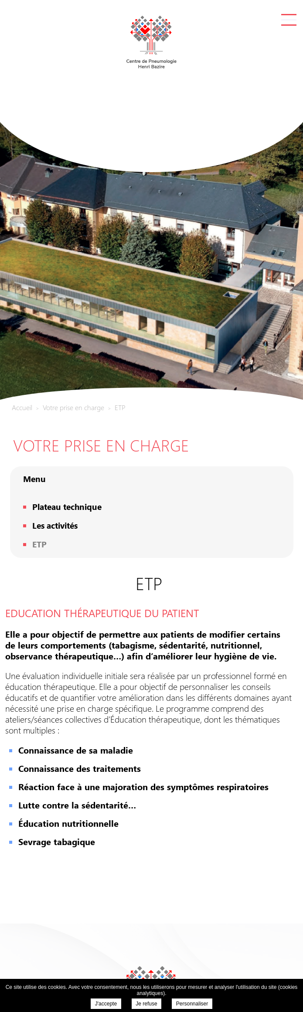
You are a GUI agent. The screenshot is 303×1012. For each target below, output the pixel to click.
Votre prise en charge (101, 444)
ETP (39, 544)
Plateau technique (67, 506)
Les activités (55, 525)
